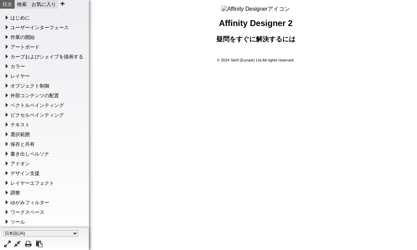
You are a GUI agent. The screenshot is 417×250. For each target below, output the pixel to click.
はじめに (20, 17)
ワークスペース (27, 212)
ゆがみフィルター (29, 202)
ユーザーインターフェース (39, 27)
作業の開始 (22, 37)
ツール (17, 222)
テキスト (20, 124)
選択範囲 (20, 134)
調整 (15, 192)
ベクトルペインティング (37, 105)
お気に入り (44, 4)
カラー (17, 66)
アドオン (20, 163)
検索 (22, 4)
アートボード (25, 47)
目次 (7, 4)
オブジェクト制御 (29, 86)
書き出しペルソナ (29, 154)
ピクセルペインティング (37, 115)
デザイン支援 (25, 173)
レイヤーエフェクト (32, 183)
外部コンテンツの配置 (34, 95)
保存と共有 (22, 144)
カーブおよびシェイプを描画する (46, 56)
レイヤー (20, 76)
